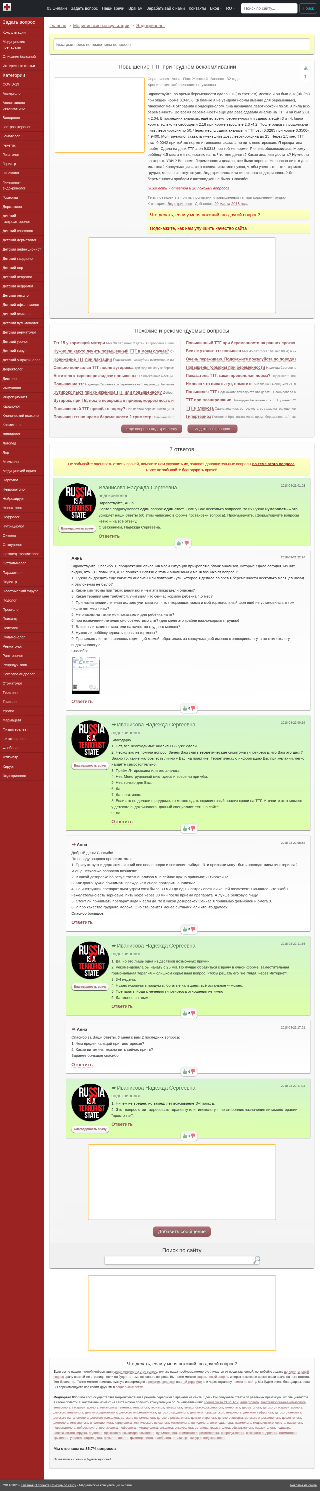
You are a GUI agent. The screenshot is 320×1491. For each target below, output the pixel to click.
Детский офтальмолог (21, 305)
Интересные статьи (19, 66)
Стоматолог (12, 683)
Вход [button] (214, 8)
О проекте (42, 1485)
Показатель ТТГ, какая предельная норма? (228, 375)
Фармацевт (12, 720)
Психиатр (10, 619)
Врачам (135, 8)
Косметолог (12, 425)
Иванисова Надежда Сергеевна (137, 488)
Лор (6, 452)
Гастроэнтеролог (17, 127)
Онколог (9, 535)
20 (216, 203)
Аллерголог (12, 93)
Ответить (109, 536)
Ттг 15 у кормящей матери (79, 343)
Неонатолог (12, 508)
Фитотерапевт (14, 739)
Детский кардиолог (18, 259)
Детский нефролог (18, 286)
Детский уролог (15, 342)
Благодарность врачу (77, 528)
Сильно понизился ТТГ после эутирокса (94, 367)
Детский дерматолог (19, 240)
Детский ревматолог (19, 332)
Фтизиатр (10, 757)
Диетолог (10, 379)
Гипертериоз (198, 416)
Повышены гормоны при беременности (225, 367)
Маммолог (11, 462)
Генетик (9, 145)
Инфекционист (15, 397)
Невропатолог (14, 489)
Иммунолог (12, 388)
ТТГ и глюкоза (200, 408)
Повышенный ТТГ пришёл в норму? (89, 409)
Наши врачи (113, 8)
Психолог (10, 628)
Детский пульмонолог (20, 323)
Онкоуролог (12, 545)
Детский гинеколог (18, 231)
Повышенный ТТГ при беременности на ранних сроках (240, 343)
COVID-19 (11, 84)
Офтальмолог (14, 563)
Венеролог (11, 118)
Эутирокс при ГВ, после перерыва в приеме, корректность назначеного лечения (134, 400)
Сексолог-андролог (19, 674)
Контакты (197, 8)
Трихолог (10, 702)
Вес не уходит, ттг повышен (213, 351)
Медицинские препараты (14, 44)
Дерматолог (12, 207)
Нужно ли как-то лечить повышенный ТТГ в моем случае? (111, 351)
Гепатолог (11, 155)
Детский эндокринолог (21, 360)
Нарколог (10, 480)
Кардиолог (11, 406)
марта (225, 203)
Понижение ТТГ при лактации (83, 359)
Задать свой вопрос (212, 429)
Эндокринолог (150, 25)
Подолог (10, 600)
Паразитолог (13, 573)
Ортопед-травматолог (21, 554)
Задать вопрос (84, 8)
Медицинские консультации (101, 25)
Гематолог (11, 136)
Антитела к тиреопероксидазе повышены (95, 376)
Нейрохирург (13, 499)
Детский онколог (16, 295)
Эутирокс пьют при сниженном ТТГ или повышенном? (108, 392)
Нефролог (11, 517)
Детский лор (13, 268)
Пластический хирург (20, 591)
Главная (58, 25)
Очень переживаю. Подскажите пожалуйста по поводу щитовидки (251, 359)
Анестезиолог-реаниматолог (15, 105)
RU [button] (229, 8)
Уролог (8, 711)
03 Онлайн (57, 8)
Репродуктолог (15, 665)
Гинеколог (11, 173)
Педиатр (10, 582)
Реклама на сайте (303, 1485)
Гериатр (9, 164)
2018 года (239, 203)
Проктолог (11, 610)
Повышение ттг (69, 384)
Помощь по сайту (63, 1485)
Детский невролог (17, 277)
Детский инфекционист (22, 249)
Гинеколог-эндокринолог (14, 185)
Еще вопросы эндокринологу (151, 429)
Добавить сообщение (182, 1231)
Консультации (14, 32)
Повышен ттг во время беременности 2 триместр (102, 417)
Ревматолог (12, 646)
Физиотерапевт (15, 729)
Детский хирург (15, 351)
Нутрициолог (13, 526)
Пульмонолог (14, 637)
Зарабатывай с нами (165, 8)
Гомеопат (10, 197)
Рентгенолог (13, 656)
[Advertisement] (100, 115)
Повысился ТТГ (201, 392)
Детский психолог (17, 314)
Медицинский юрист (19, 471)
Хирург (8, 767)
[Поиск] (269, 8)
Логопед (9, 443)
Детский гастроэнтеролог (16, 219)
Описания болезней (19, 57)
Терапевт (10, 693)
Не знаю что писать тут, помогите (219, 384)
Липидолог (11, 434)
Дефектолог (13, 369)
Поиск (308, 8)
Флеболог (11, 748)
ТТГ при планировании (208, 400)
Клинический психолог (21, 416)
